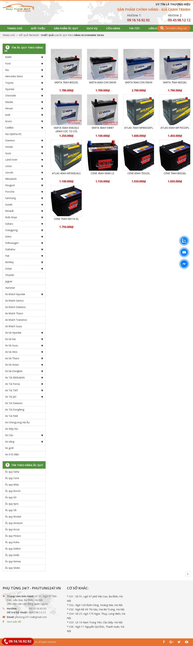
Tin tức (134, 28)
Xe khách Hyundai (24, 294)
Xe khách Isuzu (13, 326)
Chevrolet (24, 95)
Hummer (10, 287)
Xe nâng (24, 441)
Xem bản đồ (14, 621)
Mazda (24, 102)
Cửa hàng (113, 28)
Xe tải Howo (24, 364)
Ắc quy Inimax (13, 561)
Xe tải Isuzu (24, 345)
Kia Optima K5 (13, 134)
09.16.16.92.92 (138, 20)
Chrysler (9, 275)
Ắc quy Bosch (12, 491)
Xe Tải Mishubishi (24, 377)
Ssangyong (24, 230)
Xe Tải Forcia (24, 384)
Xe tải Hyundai (24, 332)
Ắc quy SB (10, 510)
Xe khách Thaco (14, 313)
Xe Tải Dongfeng (14, 409)
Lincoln (24, 172)
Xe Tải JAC (24, 397)
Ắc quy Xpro (12, 503)
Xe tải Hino (24, 352)
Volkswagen (24, 243)
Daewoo (24, 140)
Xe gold (9, 448)
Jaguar (8, 281)
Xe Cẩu (24, 435)
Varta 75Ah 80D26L (175, 82)
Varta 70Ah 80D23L (66, 82)
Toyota (24, 83)
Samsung (24, 198)
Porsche (24, 191)
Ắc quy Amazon (14, 523)
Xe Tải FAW (11, 416)
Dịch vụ (92, 28)
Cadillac (24, 127)
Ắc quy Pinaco (13, 535)
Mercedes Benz (24, 76)
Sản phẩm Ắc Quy (66, 28)
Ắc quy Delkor (13, 548)
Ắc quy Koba (12, 542)
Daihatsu (24, 249)
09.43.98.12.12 (179, 20)
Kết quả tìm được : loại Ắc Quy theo (61, 35)
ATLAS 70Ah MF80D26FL (138, 127)
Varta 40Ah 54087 (103, 127)
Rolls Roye (24, 217)
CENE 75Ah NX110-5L (66, 218)
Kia (24, 70)
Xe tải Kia (24, 339)
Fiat (24, 256)
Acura (24, 121)
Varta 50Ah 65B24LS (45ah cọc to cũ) (66, 129)
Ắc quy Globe (12, 567)
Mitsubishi (24, 179)
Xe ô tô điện (12, 454)
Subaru (24, 223)
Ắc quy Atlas (12, 484)
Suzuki (24, 204)
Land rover (24, 159)
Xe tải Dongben (24, 371)
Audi (24, 115)
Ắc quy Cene (12, 478)
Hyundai (24, 89)
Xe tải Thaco (24, 358)
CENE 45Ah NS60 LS (102, 173)
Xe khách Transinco (16, 319)
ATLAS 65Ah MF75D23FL (175, 127)
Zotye (24, 268)
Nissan (24, 108)
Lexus (24, 166)
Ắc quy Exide (12, 555)
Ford (24, 63)
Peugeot (24, 185)
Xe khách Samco (14, 300)
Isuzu (24, 153)
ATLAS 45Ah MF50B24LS (66, 173)
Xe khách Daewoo (15, 307)
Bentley (24, 262)
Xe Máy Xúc (11, 428)
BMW (24, 57)
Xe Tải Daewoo (14, 403)
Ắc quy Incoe (12, 529)
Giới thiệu (38, 28)
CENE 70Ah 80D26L (175, 173)
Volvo (24, 236)
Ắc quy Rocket (13, 516)
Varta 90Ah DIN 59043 (138, 82)
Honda (24, 147)
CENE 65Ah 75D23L (138, 173)
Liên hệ (153, 28)
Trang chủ (14, 28)
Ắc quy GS (10, 497)
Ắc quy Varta (12, 471)
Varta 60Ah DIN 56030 (102, 82)
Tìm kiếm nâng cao (173, 28)
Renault (24, 211)
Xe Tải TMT (24, 390)
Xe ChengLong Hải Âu (17, 422)
